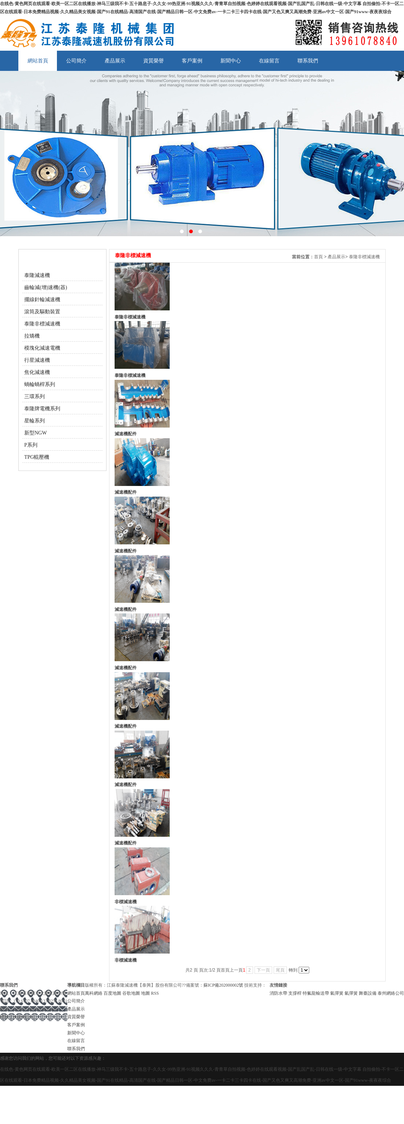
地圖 (145, 993)
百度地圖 (112, 993)
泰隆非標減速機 (42, 324)
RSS (155, 993)
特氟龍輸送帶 (316, 993)
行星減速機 (37, 360)
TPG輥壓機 (36, 457)
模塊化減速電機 (42, 348)
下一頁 (263, 970)
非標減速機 (126, 901)
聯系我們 (307, 61)
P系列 (30, 445)
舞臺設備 (368, 993)
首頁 (318, 256)
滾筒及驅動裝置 (42, 311)
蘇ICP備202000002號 (223, 985)
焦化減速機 (37, 372)
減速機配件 (126, 433)
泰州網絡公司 (391, 993)
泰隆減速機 (37, 275)
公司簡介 (76, 61)
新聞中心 (230, 61)
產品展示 (115, 61)
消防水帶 (279, 993)
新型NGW (35, 433)
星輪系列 (34, 421)
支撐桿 (295, 993)
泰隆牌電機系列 (42, 408)
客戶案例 (192, 61)
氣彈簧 (337, 993)
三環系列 (34, 396)
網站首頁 (38, 61)
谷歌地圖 (131, 993)
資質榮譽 (153, 61)
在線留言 (269, 61)
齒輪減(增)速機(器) (45, 287)
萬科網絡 (94, 993)
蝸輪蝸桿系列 (39, 384)
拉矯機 (32, 336)
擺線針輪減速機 (42, 299)
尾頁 (280, 970)
